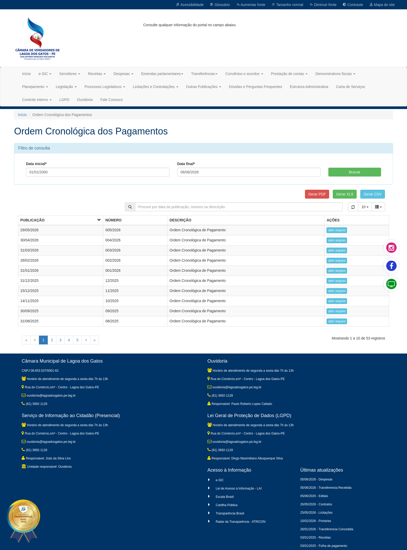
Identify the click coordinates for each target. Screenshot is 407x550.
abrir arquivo (336, 230)
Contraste (353, 5)
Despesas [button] (123, 74)
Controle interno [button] (37, 100)
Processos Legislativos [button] (105, 87)
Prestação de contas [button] (289, 74)
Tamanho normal (287, 5)
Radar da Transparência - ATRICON (241, 522)
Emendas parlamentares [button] (162, 74)
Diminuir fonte (322, 5)
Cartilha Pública (227, 505)
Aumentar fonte (251, 5)
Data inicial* (36, 164)
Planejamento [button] (35, 87)
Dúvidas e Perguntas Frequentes (255, 87)
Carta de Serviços (350, 87)
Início (26, 74)
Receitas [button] (97, 74)
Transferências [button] (204, 74)
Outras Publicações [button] (203, 87)
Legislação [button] (66, 87)
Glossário (220, 5)
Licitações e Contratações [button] (155, 87)
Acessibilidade (190, 5)
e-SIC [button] (45, 74)
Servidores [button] (69, 74)
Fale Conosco (111, 100)
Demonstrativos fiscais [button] (335, 74)
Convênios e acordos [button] (244, 74)
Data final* (186, 164)
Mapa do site (382, 5)
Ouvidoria (85, 100)
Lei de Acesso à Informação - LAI (239, 488)
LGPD (64, 100)
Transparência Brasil (230, 513)
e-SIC (220, 480)
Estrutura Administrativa (309, 87)
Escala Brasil (225, 497)
